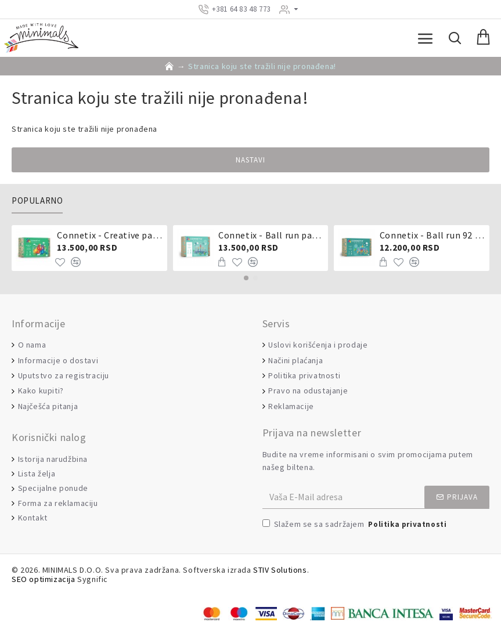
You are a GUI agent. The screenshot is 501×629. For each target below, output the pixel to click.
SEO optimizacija (43, 579)
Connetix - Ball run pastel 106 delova (271, 235)
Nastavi (250, 160)
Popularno (37, 201)
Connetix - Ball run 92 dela (432, 235)
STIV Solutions (280, 570)
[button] (246, 278)
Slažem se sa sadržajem (355, 525)
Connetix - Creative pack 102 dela (110, 235)
